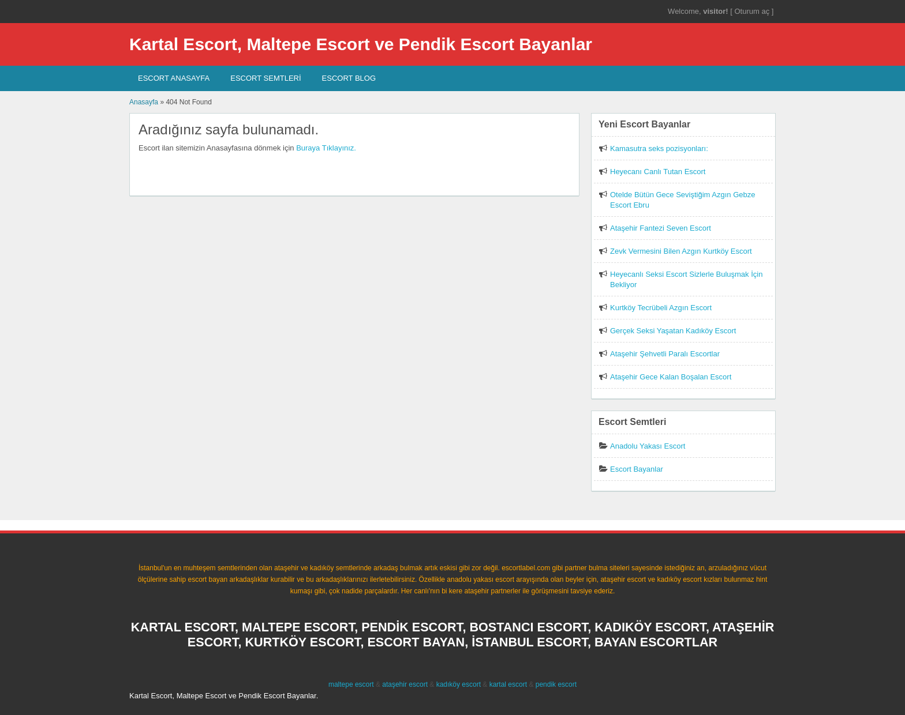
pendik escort (556, 684)
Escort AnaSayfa (174, 78)
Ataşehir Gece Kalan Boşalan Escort (670, 376)
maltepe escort (351, 684)
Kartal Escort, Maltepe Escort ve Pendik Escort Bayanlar (360, 44)
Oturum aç (752, 11)
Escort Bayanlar (636, 469)
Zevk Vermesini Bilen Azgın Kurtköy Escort (681, 251)
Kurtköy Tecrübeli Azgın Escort (661, 307)
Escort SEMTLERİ (265, 78)
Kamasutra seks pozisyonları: (659, 148)
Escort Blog (349, 78)
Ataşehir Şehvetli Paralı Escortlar (665, 353)
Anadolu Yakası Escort (647, 446)
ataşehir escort (405, 684)
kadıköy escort (458, 684)
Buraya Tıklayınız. (326, 148)
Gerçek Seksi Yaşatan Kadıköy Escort (673, 330)
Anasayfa (143, 102)
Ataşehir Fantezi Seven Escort (660, 228)
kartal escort (508, 684)
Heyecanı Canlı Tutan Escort (657, 171)
